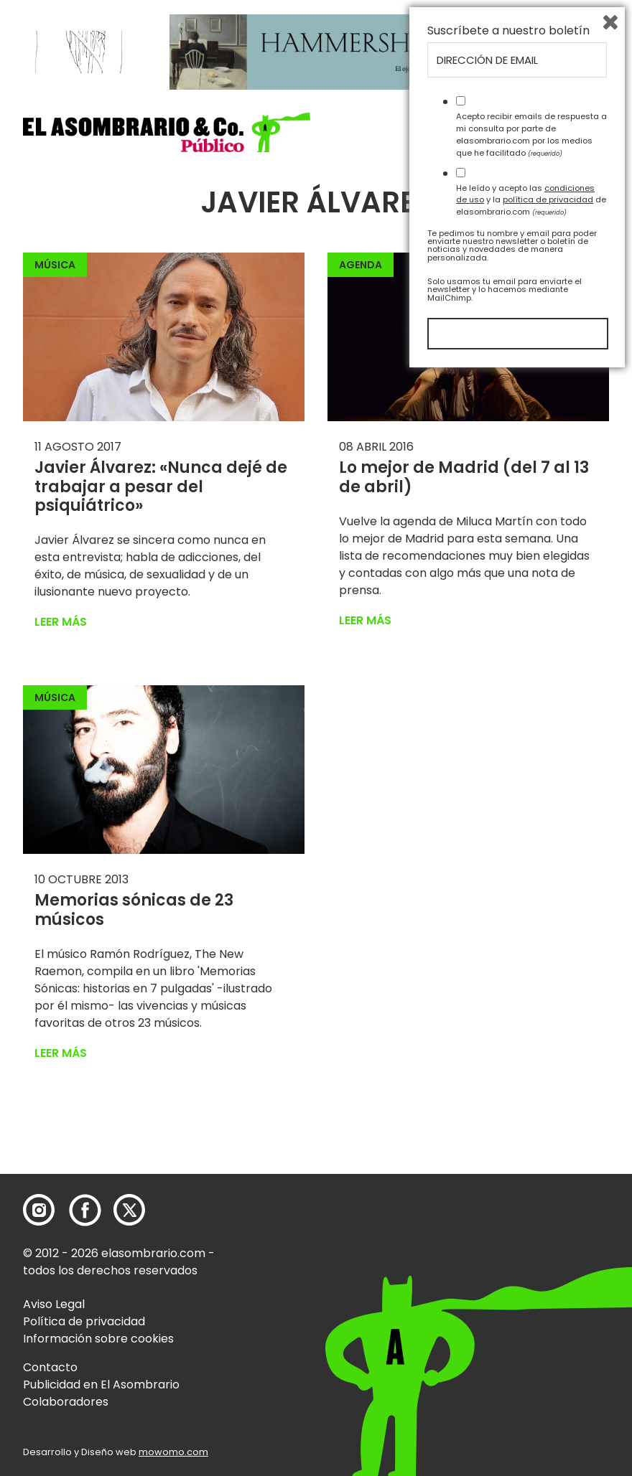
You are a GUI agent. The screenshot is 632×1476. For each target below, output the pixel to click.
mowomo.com (173, 1452)
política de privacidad (548, 1301)
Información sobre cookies (98, 1338)
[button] (166, 132)
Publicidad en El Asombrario (101, 1384)
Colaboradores (65, 1401)
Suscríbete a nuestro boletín (508, 1132)
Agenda (360, 265)
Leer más (60, 622)
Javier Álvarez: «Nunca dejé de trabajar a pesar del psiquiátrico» (160, 486)
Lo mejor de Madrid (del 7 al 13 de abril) (464, 476)
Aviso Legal (54, 1304)
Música (54, 265)
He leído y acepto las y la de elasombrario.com (531, 1301)
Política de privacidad (84, 1321)
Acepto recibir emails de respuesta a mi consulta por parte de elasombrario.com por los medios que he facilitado (531, 1235)
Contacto (50, 1367)
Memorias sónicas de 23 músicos (133, 909)
